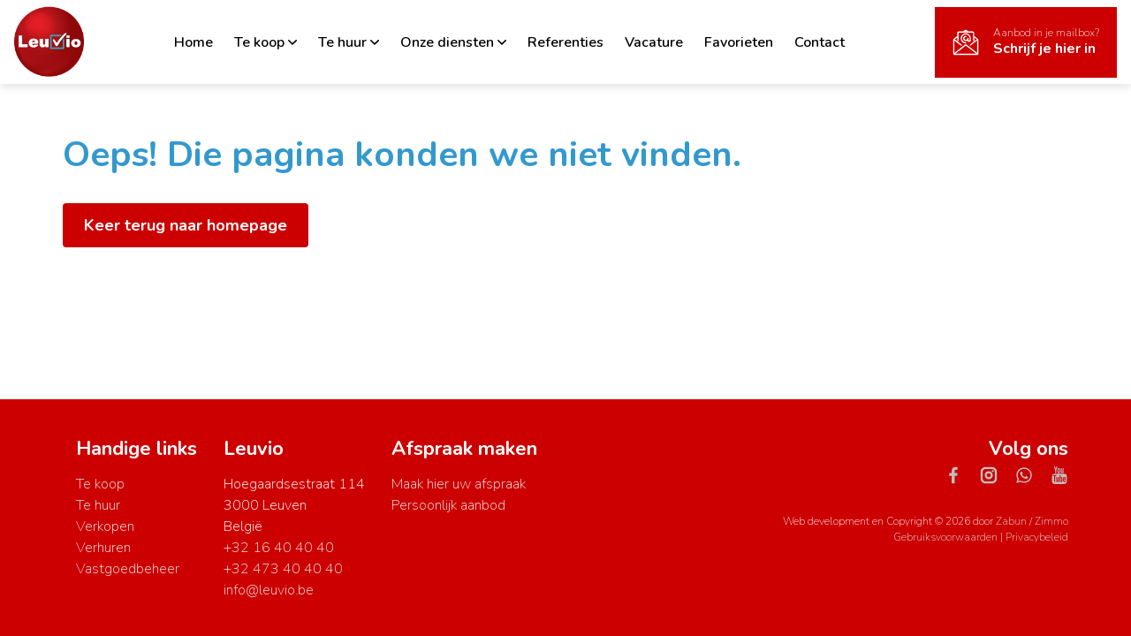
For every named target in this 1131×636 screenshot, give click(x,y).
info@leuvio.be (269, 590)
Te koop (265, 42)
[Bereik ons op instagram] (996, 474)
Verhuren (103, 547)
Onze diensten (453, 42)
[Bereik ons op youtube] (1059, 474)
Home (193, 42)
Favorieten (738, 42)
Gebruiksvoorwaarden (946, 537)
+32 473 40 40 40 (283, 569)
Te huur (348, 42)
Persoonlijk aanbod (448, 505)
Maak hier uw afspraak (458, 484)
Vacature (654, 42)
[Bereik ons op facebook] (960, 474)
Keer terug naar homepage (185, 225)
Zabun (1011, 521)
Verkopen (105, 526)
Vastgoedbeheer (127, 569)
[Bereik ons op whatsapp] (1031, 474)
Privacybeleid (1037, 537)
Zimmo (1051, 521)
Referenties (565, 42)
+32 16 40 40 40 (279, 547)
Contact (819, 42)
